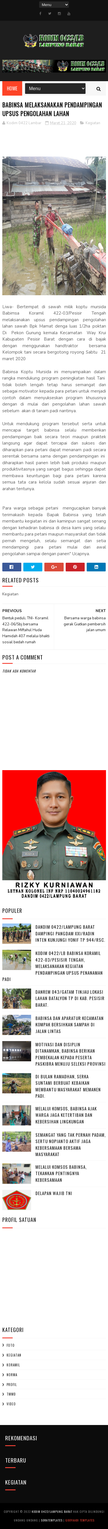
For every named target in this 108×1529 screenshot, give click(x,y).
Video (11, 1404)
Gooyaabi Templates (79, 1520)
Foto (11, 1345)
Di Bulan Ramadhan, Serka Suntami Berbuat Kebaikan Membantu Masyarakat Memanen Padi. (68, 1086)
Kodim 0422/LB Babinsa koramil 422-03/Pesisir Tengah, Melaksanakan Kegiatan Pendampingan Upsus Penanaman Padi (52, 966)
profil (12, 1384)
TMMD (11, 1394)
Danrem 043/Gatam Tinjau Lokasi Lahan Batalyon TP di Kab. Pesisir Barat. (70, 998)
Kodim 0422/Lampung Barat (52, 1511)
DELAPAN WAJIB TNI (53, 1193)
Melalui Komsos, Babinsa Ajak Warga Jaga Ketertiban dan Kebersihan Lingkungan (66, 1115)
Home (12, 88)
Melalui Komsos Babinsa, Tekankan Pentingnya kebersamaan (61, 1173)
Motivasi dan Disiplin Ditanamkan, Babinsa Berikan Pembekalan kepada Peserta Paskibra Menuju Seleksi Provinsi (70, 1054)
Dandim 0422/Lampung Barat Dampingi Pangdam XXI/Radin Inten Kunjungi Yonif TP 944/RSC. (70, 933)
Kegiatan (93, 123)
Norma (12, 1374)
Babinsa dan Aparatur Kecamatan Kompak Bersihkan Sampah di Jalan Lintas (69, 1024)
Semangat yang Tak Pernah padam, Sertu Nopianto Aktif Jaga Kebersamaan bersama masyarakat (70, 1145)
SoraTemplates (51, 1520)
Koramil (13, 1365)
